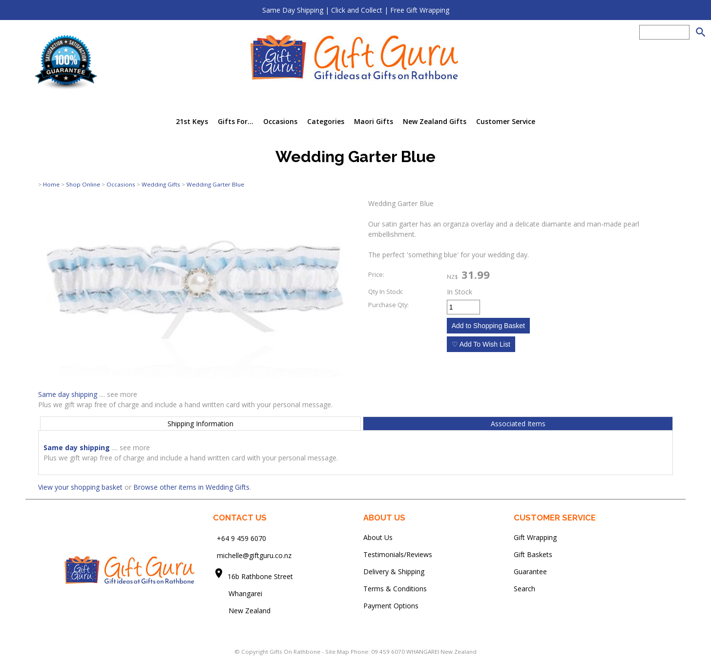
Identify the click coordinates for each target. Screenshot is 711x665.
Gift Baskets (533, 554)
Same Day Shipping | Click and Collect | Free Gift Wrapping (355, 10)
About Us (378, 537)
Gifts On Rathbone (296, 651)
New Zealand (242, 610)
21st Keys (192, 121)
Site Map (337, 651)
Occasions (280, 121)
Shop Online (83, 184)
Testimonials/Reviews (397, 554)
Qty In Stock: (385, 292)
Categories (325, 121)
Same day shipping (67, 394)
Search (524, 588)
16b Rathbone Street (261, 576)
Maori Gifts (373, 121)
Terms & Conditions (395, 588)
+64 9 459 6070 (241, 538)
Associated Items (518, 423)
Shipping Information (200, 423)
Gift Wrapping (535, 537)
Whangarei (238, 593)
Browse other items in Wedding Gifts (191, 487)
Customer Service (505, 121)
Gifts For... (235, 121)
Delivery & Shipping (393, 571)
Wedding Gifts (161, 184)
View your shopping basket (80, 487)
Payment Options (390, 605)
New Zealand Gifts (434, 121)
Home (51, 184)
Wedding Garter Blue (215, 184)
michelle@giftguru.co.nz (254, 555)
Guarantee (530, 571)
